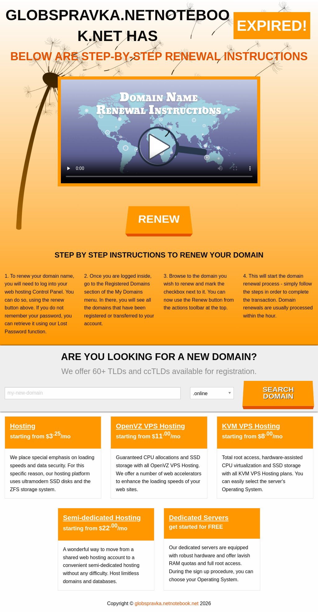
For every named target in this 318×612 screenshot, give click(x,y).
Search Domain (278, 393)
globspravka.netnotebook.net (166, 603)
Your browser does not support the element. (159, 131)
